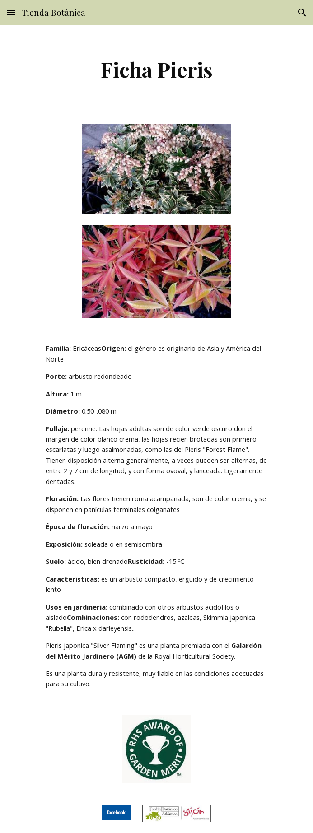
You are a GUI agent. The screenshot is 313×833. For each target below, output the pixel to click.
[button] (11, 12)
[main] (156, 69)
